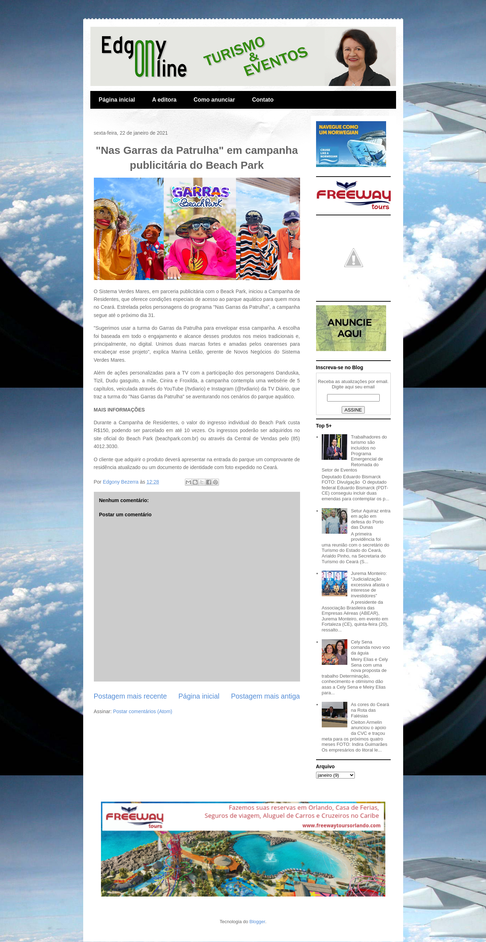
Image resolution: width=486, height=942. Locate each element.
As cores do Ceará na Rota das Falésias (370, 710)
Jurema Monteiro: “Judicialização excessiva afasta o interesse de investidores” (370, 584)
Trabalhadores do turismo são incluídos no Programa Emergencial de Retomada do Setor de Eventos (354, 453)
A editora (164, 100)
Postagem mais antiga (265, 696)
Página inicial (117, 100)
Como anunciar (214, 100)
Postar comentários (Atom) (142, 711)
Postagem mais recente (130, 696)
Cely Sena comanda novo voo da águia (370, 647)
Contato (262, 100)
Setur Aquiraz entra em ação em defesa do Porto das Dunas (370, 519)
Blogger (257, 921)
